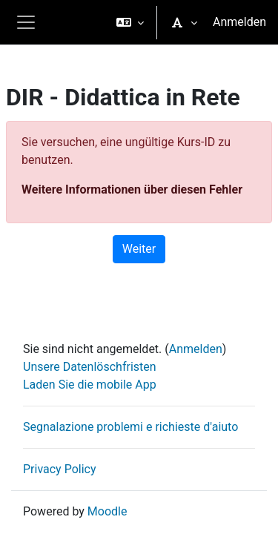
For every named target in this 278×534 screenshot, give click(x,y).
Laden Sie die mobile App (89, 385)
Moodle (107, 511)
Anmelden (239, 22)
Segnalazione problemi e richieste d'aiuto (130, 427)
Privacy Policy (59, 469)
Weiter (139, 249)
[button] (130, 22)
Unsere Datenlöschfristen (89, 367)
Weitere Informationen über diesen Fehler (131, 189)
